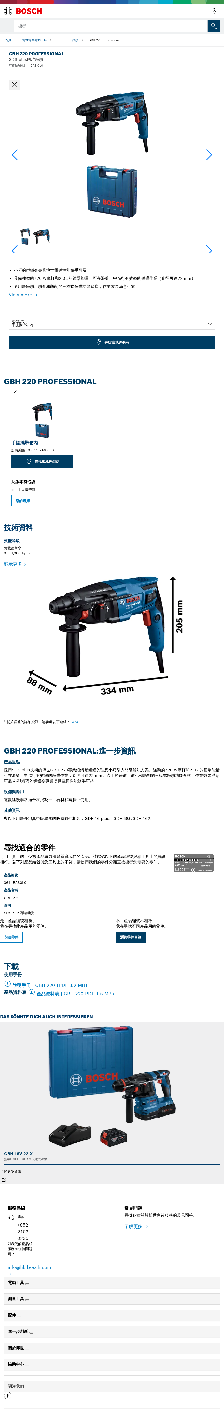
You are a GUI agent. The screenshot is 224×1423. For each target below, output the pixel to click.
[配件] (19, 1316)
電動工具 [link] (16, 1282)
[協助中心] (27, 1365)
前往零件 (11, 937)
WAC (75, 722)
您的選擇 (23, 500)
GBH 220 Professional (105, 40)
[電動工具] (27, 1284)
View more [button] (21, 295)
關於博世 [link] (16, 1348)
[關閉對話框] (14, 85)
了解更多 (134, 1226)
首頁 (8, 40)
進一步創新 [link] (18, 1331)
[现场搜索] (214, 26)
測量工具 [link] (16, 1298)
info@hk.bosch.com (29, 1267)
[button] (209, 154)
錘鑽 (75, 40)
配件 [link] (12, 1315)
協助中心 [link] (16, 1364)
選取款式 (18, 321)
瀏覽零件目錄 (130, 937)
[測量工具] (27, 1300)
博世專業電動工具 (34, 40)
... (59, 40)
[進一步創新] (31, 1333)
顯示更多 (13, 564)
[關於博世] (27, 1349)
